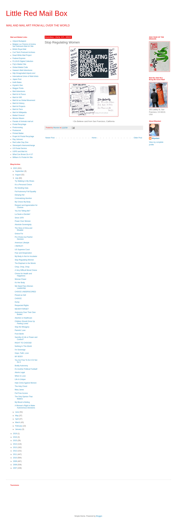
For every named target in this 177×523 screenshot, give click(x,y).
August (18, 175)
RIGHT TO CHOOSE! (23, 343)
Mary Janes (19, 390)
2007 (15, 468)
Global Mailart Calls (20, 67)
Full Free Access (21, 393)
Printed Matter (18, 133)
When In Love (20, 376)
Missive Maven (18, 118)
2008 (15, 465)
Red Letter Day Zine (20, 142)
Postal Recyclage (19, 124)
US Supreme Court (22, 250)
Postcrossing (18, 127)
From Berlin (19, 334)
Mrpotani (155, 138)
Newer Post (50, 138)
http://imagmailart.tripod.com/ (24, 73)
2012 (15, 451)
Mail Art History (18, 103)
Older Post (138, 138)
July (17, 178)
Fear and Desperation (23, 253)
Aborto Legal (20, 372)
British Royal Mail (19, 49)
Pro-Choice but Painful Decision (23, 238)
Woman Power (20, 279)
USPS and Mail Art (20, 151)
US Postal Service (20, 148)
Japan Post (17, 79)
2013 (15, 447)
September (19, 171)
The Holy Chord (21, 386)
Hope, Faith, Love (22, 353)
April (17, 419)
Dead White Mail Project (22, 55)
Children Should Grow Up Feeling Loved (25, 322)
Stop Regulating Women (24, 260)
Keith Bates (17, 82)
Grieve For (19, 234)
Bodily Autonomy (21, 366)
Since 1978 (19, 218)
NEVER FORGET (22, 309)
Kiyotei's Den (18, 85)
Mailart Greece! (19, 115)
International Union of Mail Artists (25, 76)
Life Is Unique (20, 379)
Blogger (99, 516)
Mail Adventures (19, 91)
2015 (15, 440)
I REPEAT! (19, 246)
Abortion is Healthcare (23, 318)
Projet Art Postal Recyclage (23, 136)
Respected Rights (22, 305)
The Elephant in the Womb (25, 263)
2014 (15, 444)
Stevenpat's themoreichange (24, 145)
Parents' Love (20, 330)
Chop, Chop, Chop (22, 267)
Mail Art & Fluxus (19, 94)
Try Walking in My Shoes (24, 181)
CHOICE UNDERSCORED (25, 292)
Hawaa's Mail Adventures (22, 70)
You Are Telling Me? (22, 211)
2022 (15, 168)
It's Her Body (20, 283)
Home (94, 138)
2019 (15, 434)
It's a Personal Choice (23, 185)
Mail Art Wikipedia (20, 112)
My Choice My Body (23, 202)
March (18, 422)
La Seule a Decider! (22, 214)
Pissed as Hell (20, 295)
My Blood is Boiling (22, 402)
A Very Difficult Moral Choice (26, 270)
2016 (15, 437)
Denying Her (20, 195)
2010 (15, 458)
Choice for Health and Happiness (23, 275)
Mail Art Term (18, 109)
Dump (17, 302)
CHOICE (18, 298)
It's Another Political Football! (26, 369)
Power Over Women (23, 221)
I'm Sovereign (20, 350)
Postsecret (17, 130)
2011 (15, 454)
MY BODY (19, 356)
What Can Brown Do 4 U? (23, 154)
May (17, 416)
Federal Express (19, 58)
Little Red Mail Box (36, 13)
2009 (15, 461)
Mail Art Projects (19, 106)
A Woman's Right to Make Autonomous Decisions (25, 407)
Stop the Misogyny (22, 327)
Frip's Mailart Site (19, 64)
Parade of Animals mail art (23, 121)
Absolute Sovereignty (23, 224)
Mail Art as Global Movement (24, 100)
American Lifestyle (22, 243)
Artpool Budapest (19, 41)
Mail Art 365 (17, 97)
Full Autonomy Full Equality (25, 191)
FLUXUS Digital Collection (23, 61)
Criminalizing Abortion (23, 198)
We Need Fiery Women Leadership (24, 287)
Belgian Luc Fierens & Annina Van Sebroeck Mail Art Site (24, 45)
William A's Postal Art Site (23, 157)
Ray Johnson (18, 139)
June (17, 412)
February (19, 426)
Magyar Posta (18, 88)
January (18, 429)
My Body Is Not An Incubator (26, 256)
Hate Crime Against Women (26, 383)
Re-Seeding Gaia (21, 188)
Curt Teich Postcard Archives (24, 52)
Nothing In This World (23, 346)
